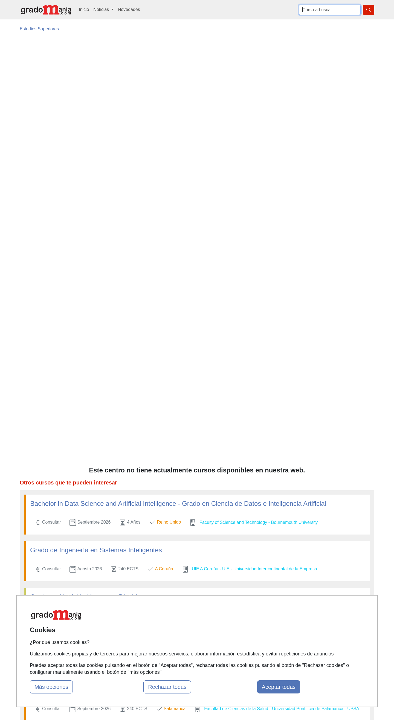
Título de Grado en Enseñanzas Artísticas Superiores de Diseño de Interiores (142, 437)
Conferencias (187, 631)
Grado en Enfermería (61, 552)
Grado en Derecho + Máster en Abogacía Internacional (109, 391)
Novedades (129, 9)
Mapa (119, 610)
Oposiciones (187, 653)
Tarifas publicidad (131, 631)
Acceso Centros (129, 653)
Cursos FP (185, 621)
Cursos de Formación (195, 642)
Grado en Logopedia (60, 297)
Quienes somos (129, 621)
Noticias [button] (101, 9)
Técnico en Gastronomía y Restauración (89, 344)
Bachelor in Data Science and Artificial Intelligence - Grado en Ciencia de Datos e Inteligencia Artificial (178, 111)
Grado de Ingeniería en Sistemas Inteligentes (96, 158)
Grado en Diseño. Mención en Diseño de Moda (98, 251)
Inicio (84, 9)
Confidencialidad (251, 621)
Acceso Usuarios (130, 642)
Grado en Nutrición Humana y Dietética (87, 204)
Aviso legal (245, 631)
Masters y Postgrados (196, 610)
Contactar (244, 610)
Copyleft (243, 642)
